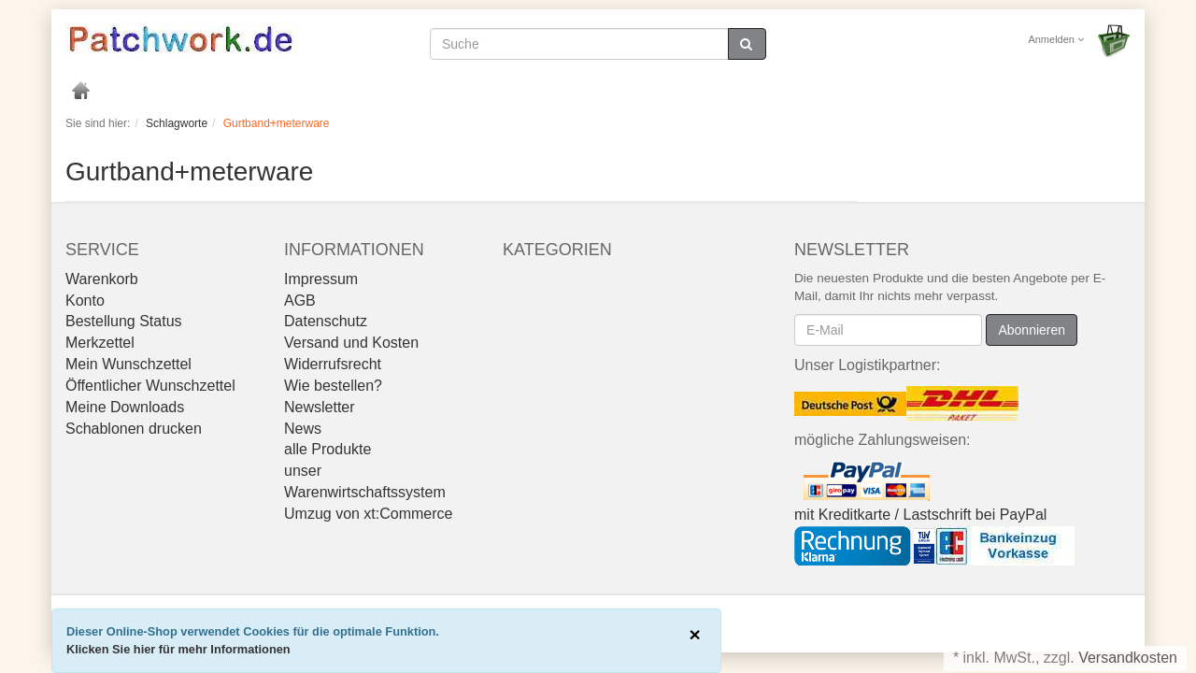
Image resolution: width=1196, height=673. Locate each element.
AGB (300, 300)
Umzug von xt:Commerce (368, 514)
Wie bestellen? (333, 386)
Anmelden (1056, 39)
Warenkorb (101, 279)
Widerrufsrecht (332, 364)
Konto (85, 300)
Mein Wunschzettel (128, 364)
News (302, 429)
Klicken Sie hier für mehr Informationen (178, 649)
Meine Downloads (124, 407)
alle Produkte (327, 449)
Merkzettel (100, 343)
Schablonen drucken (133, 429)
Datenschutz (325, 321)
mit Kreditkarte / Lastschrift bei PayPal (920, 515)
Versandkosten (1127, 658)
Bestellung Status (123, 321)
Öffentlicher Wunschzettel (150, 386)
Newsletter (319, 407)
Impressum (321, 279)
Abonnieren (1031, 329)
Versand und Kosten (351, 343)
